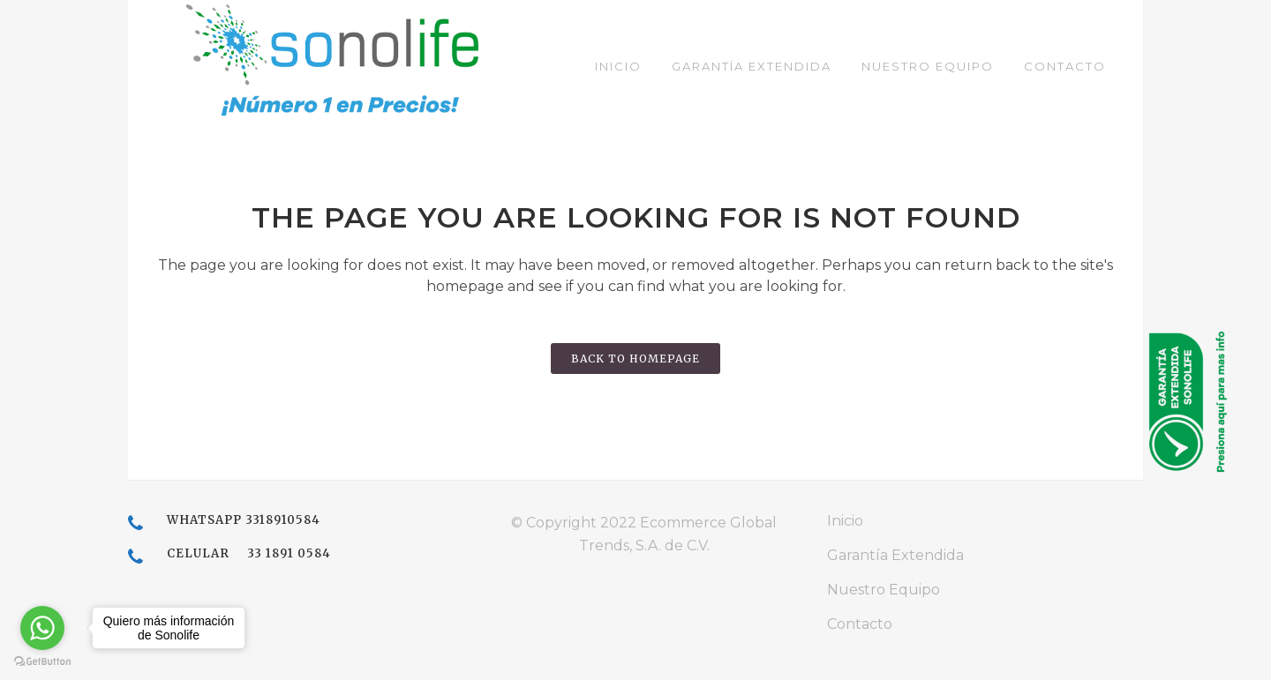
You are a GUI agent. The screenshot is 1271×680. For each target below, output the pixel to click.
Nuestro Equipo (883, 589)
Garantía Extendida (895, 555)
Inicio (845, 520)
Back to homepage (635, 358)
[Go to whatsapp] (42, 628)
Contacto (859, 624)
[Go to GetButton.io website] (42, 662)
